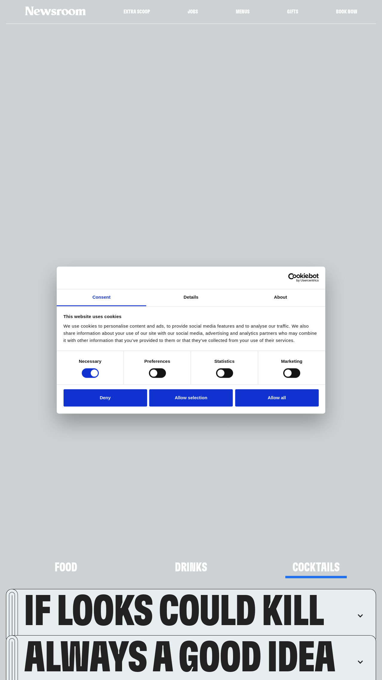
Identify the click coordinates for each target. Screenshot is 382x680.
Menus (242, 12)
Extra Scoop (137, 12)
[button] (194, 612)
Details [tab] (191, 297)
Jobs (193, 12)
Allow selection (191, 397)
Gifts (292, 12)
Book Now (346, 12)
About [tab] (280, 297)
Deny (105, 397)
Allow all (277, 397)
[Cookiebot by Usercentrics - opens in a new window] (293, 277)
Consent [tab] (102, 297)
